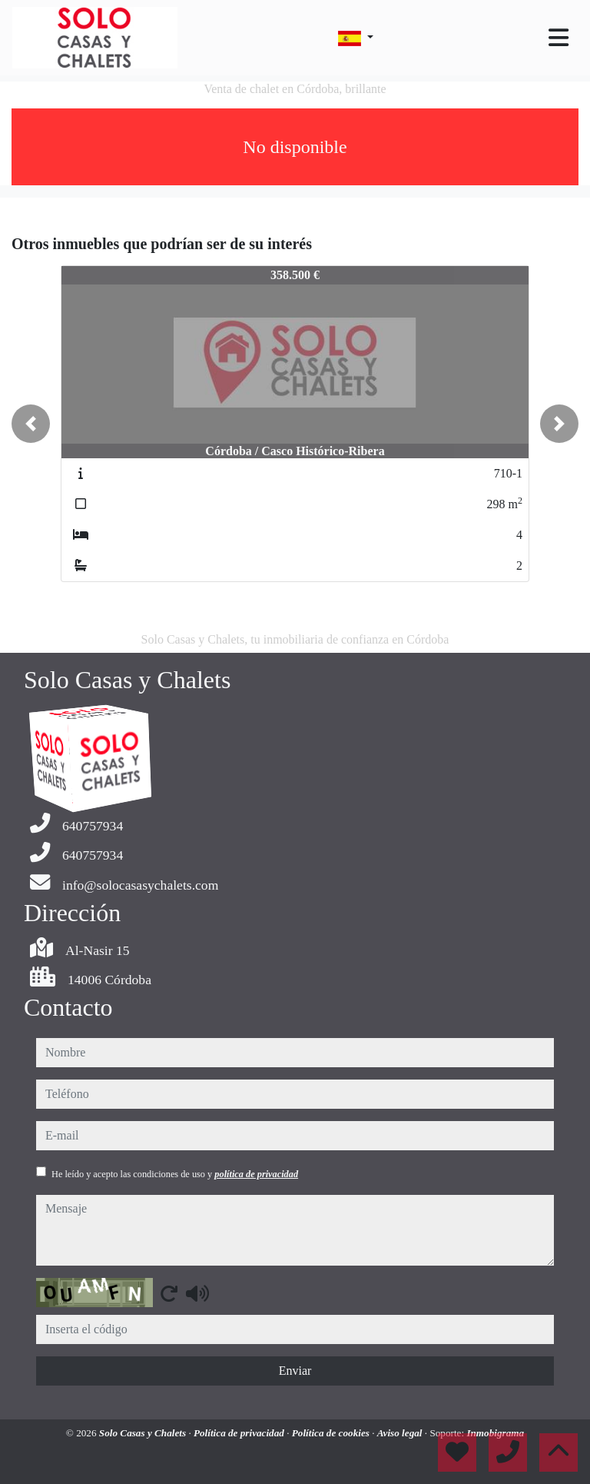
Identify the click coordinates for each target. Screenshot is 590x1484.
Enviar (295, 1370)
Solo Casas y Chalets (144, 1433)
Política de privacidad (240, 1433)
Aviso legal (401, 1433)
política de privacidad (256, 1174)
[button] (31, 423)
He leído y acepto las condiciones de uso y (174, 1174)
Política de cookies (332, 1433)
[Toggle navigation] (558, 37)
